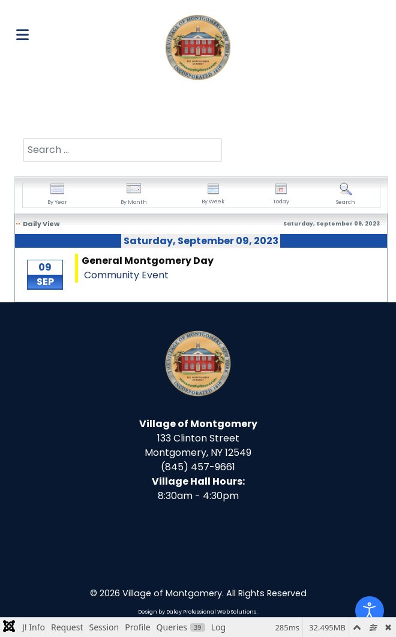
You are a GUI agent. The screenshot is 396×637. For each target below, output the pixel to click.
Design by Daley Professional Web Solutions (197, 611)
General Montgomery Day (148, 261)
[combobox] (122, 150)
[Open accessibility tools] (369, 610)
